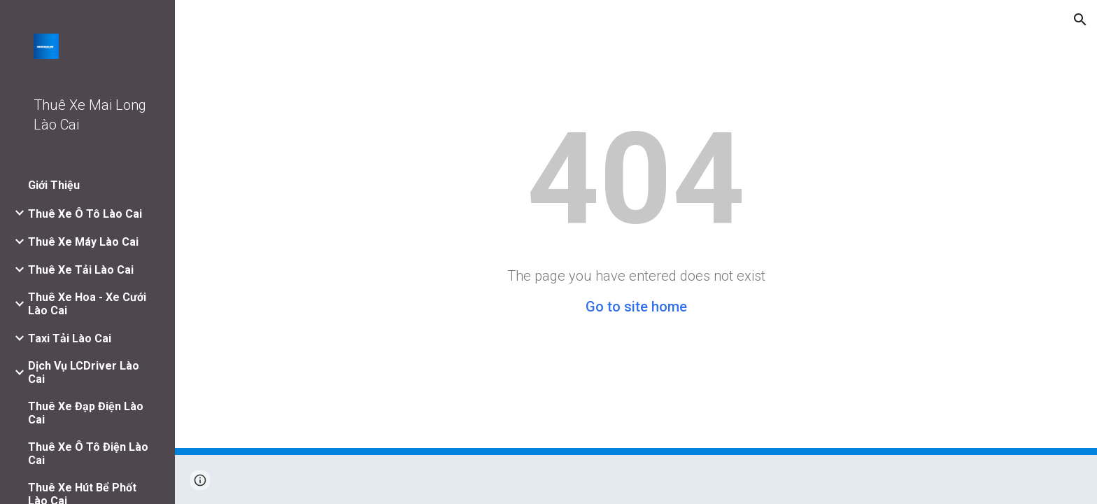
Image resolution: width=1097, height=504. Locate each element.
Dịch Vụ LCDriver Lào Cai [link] (83, 372)
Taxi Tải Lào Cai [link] (69, 338)
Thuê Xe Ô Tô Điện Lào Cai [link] (88, 453)
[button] (1080, 19)
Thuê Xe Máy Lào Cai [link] (83, 241)
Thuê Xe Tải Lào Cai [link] (81, 269)
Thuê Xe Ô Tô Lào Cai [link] (85, 213)
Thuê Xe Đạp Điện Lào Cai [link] (85, 413)
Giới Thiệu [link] (54, 185)
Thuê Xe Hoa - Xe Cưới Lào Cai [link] (87, 303)
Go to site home (636, 306)
